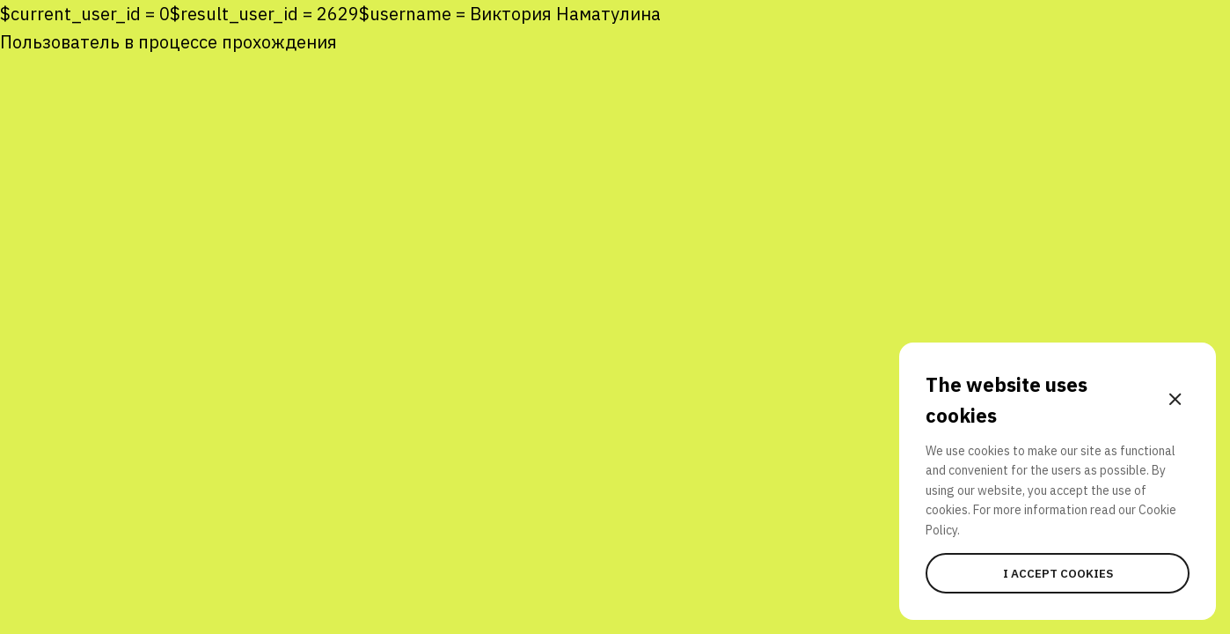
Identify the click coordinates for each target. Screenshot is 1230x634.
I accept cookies (1058, 573)
